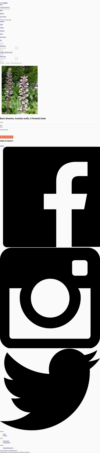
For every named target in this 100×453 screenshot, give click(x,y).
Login (2, 52)
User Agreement (6, 442)
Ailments (5, 435)
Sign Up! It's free (8, 52)
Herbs (4, 434)
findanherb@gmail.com (8, 448)
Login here (5, 3)
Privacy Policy (6, 441)
